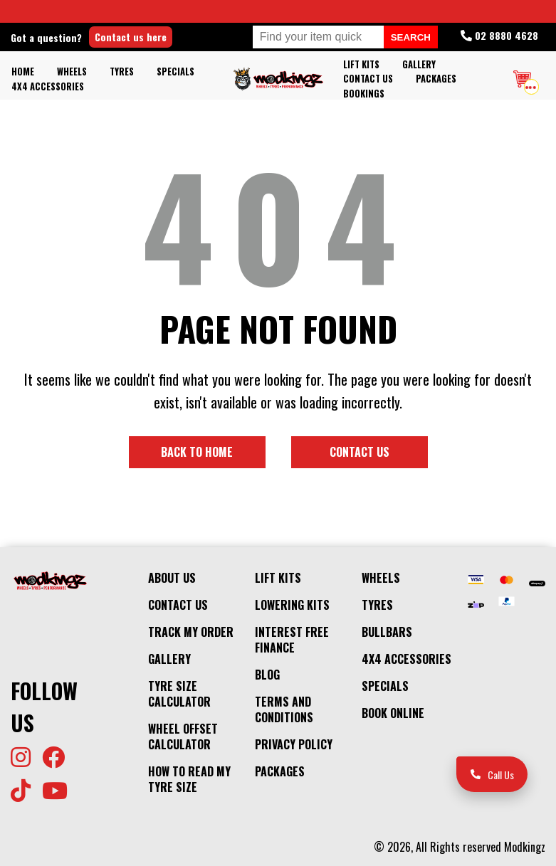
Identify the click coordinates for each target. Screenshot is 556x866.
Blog (267, 674)
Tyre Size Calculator (179, 693)
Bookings (363, 93)
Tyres (122, 71)
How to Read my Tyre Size (189, 779)
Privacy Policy (293, 744)
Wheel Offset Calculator (183, 736)
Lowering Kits (292, 604)
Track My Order (191, 631)
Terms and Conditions (284, 709)
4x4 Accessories (47, 86)
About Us (172, 577)
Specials (175, 71)
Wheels (72, 71)
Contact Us (368, 78)
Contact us (359, 451)
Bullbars (387, 631)
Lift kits (361, 64)
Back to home (197, 451)
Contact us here (131, 36)
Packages (436, 78)
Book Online (393, 713)
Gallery (419, 64)
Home (22, 71)
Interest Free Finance (292, 639)
